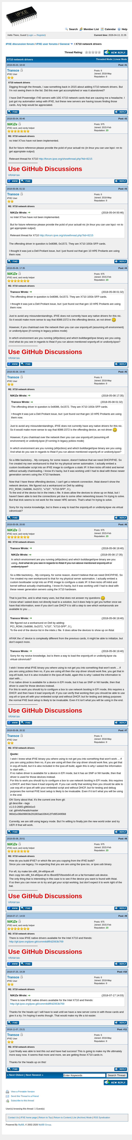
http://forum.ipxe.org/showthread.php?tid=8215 (65, 158)
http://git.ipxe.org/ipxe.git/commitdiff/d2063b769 (36, 941)
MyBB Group (45, 1124)
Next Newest (33, 1074)
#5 (125, 372)
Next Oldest (16, 1074)
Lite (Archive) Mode (82, 1117)
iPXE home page (29, 1117)
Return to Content (62, 1117)
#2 (125, 118)
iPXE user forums (47, 43)
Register (41, 35)
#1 (125, 65)
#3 (125, 189)
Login (30, 35)
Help (122, 29)
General (64, 43)
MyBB (21, 1124)
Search (71, 29)
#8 (125, 838)
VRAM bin (14, 175)
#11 (125, 1029)
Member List (89, 29)
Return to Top (45, 1117)
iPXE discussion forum (20, 43)
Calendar (108, 29)
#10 (125, 972)
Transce (13, 70)
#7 (125, 730)
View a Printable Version (23, 1091)
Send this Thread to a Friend (25, 1096)
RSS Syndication (102, 1117)
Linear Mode (120, 59)
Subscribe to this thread (22, 1100)
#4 (125, 268)
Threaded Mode (104, 59)
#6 (125, 524)
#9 (125, 916)
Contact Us (13, 1117)
